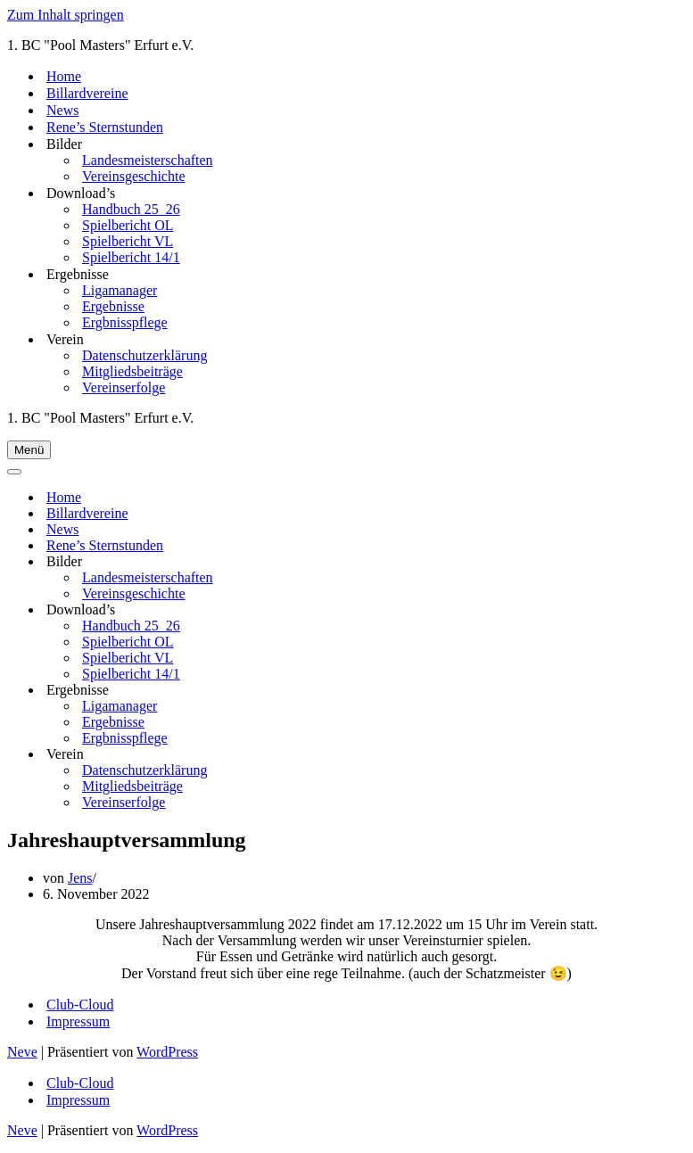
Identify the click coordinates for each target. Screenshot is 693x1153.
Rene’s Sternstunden (104, 127)
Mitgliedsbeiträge (132, 371)
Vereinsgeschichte (134, 176)
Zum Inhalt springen (65, 14)
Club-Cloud (80, 1004)
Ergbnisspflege (125, 322)
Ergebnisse (113, 306)
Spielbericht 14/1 (131, 257)
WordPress (167, 1051)
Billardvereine (87, 93)
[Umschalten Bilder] (350, 562)
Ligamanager (119, 290)
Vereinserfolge (123, 387)
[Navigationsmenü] (29, 450)
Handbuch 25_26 (131, 209)
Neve (22, 1051)
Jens (80, 877)
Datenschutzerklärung (144, 355)
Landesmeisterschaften (147, 160)
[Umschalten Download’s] (350, 610)
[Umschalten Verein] (350, 754)
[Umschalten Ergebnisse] (350, 690)
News (62, 110)
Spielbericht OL (128, 225)
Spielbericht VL (127, 241)
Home (63, 76)
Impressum (78, 1021)
